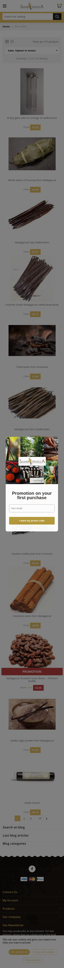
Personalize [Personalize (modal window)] (32, 960)
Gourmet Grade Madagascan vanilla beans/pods (32, 304)
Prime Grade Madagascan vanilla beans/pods (32, 491)
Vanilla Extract (32, 803)
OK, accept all (19, 952)
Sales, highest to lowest (33, 50)
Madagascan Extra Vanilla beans (32, 429)
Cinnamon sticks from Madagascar (32, 616)
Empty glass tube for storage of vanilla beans (32, 118)
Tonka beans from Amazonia (32, 367)
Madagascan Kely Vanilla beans (32, 242)
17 (40, 818)
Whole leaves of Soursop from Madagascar (32, 180)
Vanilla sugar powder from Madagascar (32, 740)
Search (57, 16)
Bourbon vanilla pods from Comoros (32, 553)
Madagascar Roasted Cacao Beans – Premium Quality (32, 680)
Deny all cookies (44, 952)
